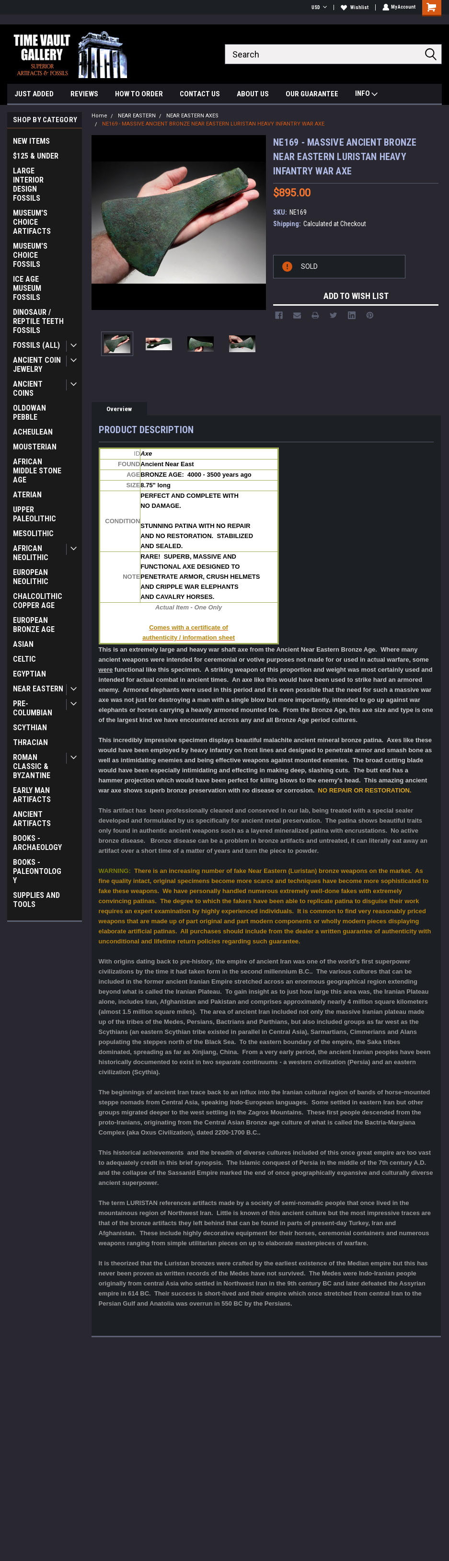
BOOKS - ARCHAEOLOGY (37, 843)
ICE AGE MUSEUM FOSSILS (27, 288)
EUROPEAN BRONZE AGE (34, 625)
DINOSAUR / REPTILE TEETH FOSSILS (38, 321)
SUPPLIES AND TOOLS (36, 900)
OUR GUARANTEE (312, 94)
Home (99, 116)
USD (318, 7)
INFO (366, 94)
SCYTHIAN (30, 727)
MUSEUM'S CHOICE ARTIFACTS (32, 222)
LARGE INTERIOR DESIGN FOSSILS (28, 184)
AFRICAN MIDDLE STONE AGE (37, 470)
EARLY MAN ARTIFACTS (32, 795)
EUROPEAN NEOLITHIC (30, 577)
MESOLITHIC (33, 533)
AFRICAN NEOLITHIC (30, 553)
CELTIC (24, 659)
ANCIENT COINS (28, 388)
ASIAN (23, 644)
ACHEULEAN (33, 431)
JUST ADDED (34, 94)
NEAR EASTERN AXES (192, 116)
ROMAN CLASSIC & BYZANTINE (31, 766)
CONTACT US (200, 94)
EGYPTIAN (29, 673)
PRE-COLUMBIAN (32, 708)
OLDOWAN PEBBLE (29, 412)
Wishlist (354, 7)
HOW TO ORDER (139, 94)
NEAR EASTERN (38, 688)
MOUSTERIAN (35, 446)
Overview (119, 409)
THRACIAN (30, 742)
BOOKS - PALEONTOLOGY (37, 871)
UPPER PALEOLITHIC (34, 514)
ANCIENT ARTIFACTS (32, 819)
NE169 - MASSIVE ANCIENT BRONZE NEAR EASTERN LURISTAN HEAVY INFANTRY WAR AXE (213, 124)
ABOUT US (253, 94)
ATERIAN (27, 494)
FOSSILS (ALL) (36, 345)
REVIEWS (84, 94)
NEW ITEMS (31, 141)
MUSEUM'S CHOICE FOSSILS (30, 255)
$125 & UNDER (35, 156)
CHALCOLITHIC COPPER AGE (37, 601)
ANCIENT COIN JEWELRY (37, 365)
